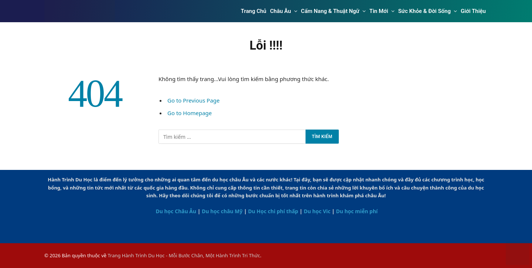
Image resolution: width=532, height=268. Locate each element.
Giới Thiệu (473, 11)
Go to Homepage (189, 113)
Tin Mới (378, 11)
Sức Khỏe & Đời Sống (424, 11)
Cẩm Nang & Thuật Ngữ (330, 11)
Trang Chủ (253, 11)
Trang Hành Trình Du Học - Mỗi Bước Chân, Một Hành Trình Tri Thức (184, 255)
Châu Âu (280, 11)
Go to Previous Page (193, 100)
